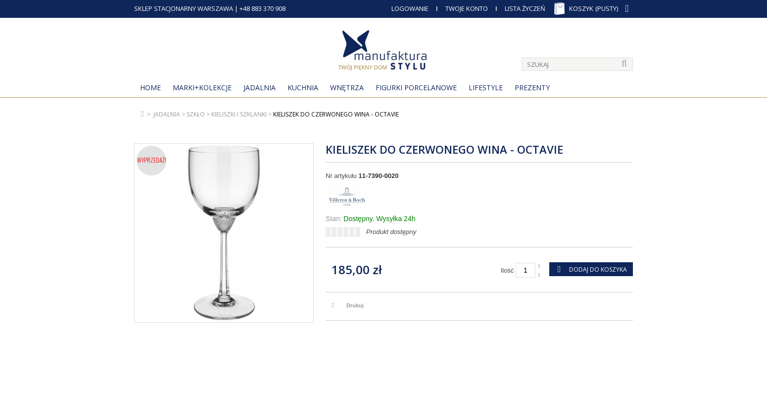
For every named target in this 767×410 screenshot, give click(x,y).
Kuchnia (303, 87)
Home (150, 87)
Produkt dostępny (391, 232)
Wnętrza (347, 87)
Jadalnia (259, 87)
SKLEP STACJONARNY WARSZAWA (183, 8)
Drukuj (355, 305)
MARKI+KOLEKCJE (202, 87)
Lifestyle (486, 87)
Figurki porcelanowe (416, 87)
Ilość (507, 270)
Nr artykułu (341, 176)
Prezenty (532, 87)
